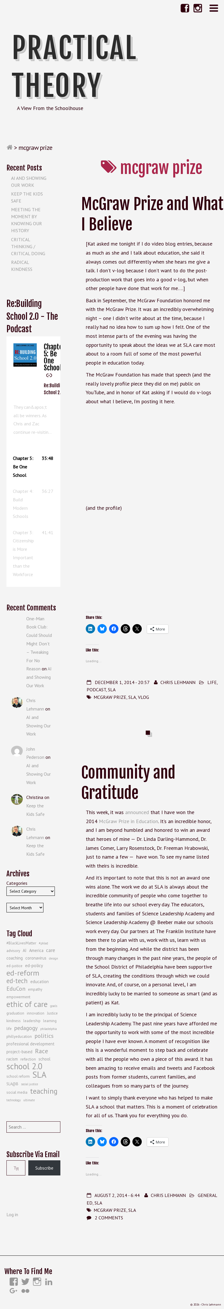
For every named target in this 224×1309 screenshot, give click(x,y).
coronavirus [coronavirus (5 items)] (35, 958)
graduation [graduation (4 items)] (15, 1013)
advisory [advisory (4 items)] (13, 950)
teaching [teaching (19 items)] (43, 1091)
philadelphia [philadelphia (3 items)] (48, 1029)
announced (137, 812)
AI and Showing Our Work (39, 677)
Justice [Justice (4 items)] (52, 1013)
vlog (143, 697)
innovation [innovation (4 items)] (35, 1013)
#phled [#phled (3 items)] (43, 943)
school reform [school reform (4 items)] (18, 1076)
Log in (12, 1214)
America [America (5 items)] (36, 950)
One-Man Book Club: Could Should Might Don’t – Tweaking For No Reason (39, 644)
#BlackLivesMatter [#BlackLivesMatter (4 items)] (21, 943)
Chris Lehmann (177, 682)
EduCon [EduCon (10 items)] (15, 988)
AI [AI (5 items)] (25, 950)
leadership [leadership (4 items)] (32, 1020)
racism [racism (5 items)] (12, 1059)
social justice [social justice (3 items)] (29, 1084)
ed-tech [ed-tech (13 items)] (17, 980)
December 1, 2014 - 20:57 (122, 682)
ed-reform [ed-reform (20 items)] (22, 972)
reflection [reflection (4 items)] (28, 1059)
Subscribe (44, 1168)
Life (212, 682)
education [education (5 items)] (39, 981)
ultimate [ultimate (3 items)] (29, 1100)
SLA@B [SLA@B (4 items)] (12, 1083)
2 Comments (109, 1218)
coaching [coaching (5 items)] (14, 958)
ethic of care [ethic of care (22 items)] (27, 1004)
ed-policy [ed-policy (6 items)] (34, 965)
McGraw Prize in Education (128, 821)
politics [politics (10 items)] (44, 1035)
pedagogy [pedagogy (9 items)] (26, 1027)
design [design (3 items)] (53, 958)
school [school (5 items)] (44, 1059)
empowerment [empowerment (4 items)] (18, 996)
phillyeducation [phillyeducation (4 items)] (19, 1036)
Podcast (96, 689)
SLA (112, 689)
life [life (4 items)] (9, 1028)
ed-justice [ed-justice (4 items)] (14, 965)
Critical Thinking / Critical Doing (28, 246)
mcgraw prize (110, 697)
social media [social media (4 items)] (16, 1092)
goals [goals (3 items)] (53, 1006)
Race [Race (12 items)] (41, 1050)
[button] (33, 466)
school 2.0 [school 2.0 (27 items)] (24, 1066)
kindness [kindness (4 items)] (13, 1020)
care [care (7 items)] (50, 950)
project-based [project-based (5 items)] (19, 1051)
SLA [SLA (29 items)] (39, 1074)
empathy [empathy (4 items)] (35, 989)
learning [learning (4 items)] (50, 1020)
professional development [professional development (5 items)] (30, 1044)
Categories (16, 883)
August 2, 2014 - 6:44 (117, 1195)
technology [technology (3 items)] (13, 1100)
